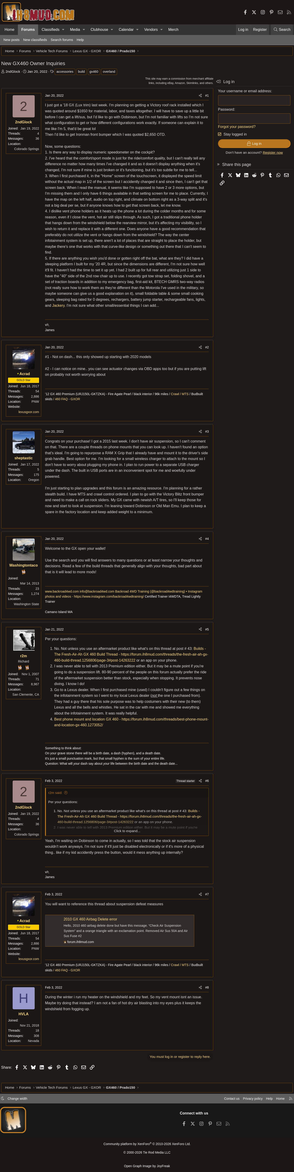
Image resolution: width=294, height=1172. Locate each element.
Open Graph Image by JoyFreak (147, 1166)
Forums (28, 30)
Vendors (151, 30)
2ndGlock (15, 74)
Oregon (36, 488)
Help (80, 40)
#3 (204, 440)
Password (224, 112)
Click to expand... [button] (127, 839)
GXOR (77, 407)
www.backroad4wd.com (64, 599)
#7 (204, 902)
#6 (204, 789)
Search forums (62, 40)
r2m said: (58, 801)
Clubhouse (99, 30)
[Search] (282, 29)
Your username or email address (242, 93)
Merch (173, 30)
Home (9, 30)
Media (75, 30)
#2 (204, 355)
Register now (270, 155)
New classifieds (35, 40)
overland (111, 74)
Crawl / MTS (182, 402)
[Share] (198, 98)
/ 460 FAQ (62, 407)
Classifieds (50, 30)
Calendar (126, 30)
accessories (67, 74)
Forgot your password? (234, 129)
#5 (204, 637)
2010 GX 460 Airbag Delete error (92, 927)
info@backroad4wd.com (99, 599)
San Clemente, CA (28, 703)
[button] (63, 29)
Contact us (227, 1100)
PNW (37, 410)
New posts (11, 40)
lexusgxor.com (31, 420)
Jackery (102, 313)
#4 (204, 547)
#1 (204, 98)
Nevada (35, 1049)
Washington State (28, 612)
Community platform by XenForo (147, 1145)
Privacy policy (249, 1100)
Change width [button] (19, 1100)
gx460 (96, 74)
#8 (204, 996)
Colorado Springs (29, 151)
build (83, 74)
